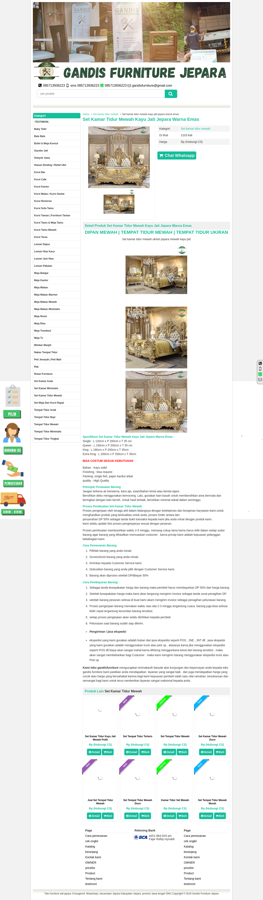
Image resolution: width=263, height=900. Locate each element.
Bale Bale (39, 136)
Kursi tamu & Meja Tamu (48, 222)
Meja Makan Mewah (45, 301)
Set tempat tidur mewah (175, 736)
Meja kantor (41, 280)
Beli (108, 752)
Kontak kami (93, 857)
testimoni (91, 884)
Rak (36, 366)
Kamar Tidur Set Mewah (175, 800)
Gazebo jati (41, 150)
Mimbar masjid (42, 345)
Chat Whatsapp (177, 155)
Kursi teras (40, 237)
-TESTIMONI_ (42, 121)
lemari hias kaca (44, 251)
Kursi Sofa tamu (43, 208)
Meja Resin (40, 316)
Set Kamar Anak (43, 381)
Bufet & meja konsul (46, 143)
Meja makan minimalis (47, 309)
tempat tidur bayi (44, 417)
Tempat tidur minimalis (47, 431)
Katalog (90, 846)
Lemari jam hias (44, 258)
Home (86, 114)
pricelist (90, 868)
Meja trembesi (42, 330)
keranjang (91, 851)
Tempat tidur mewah (46, 424)
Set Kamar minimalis (46, 388)
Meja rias (39, 323)
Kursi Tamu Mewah (45, 229)
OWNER (90, 862)
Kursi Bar (39, 172)
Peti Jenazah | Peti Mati (47, 359)
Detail (94, 752)
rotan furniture (43, 374)
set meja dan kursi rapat (49, 402)
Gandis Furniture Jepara (205, 893)
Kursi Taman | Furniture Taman (52, 215)
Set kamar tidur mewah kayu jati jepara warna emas (141, 119)
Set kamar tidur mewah (105, 114)
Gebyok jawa (42, 157)
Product (90, 873)
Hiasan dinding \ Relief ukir (50, 165)
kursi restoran (43, 201)
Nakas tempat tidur (46, 352)
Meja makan (41, 287)
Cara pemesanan (96, 835)
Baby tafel (40, 129)
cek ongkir (91, 841)
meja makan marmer (46, 294)
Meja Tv (38, 337)
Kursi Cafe (40, 179)
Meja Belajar (41, 273)
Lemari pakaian (43, 265)
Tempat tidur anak (45, 410)
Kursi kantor (41, 186)
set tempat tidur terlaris (137, 736)
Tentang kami (93, 878)
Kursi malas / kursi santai (49, 193)
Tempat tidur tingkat (46, 438)
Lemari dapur (42, 244)
